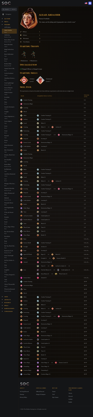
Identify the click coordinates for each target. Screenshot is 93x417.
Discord (71, 396)
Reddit (70, 402)
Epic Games (55, 397)
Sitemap (22, 394)
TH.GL (70, 393)
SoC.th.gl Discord (24, 391)
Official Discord (40, 391)
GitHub (70, 399)
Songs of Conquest (40, 394)
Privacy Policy (23, 397)
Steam (53, 391)
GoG (53, 394)
